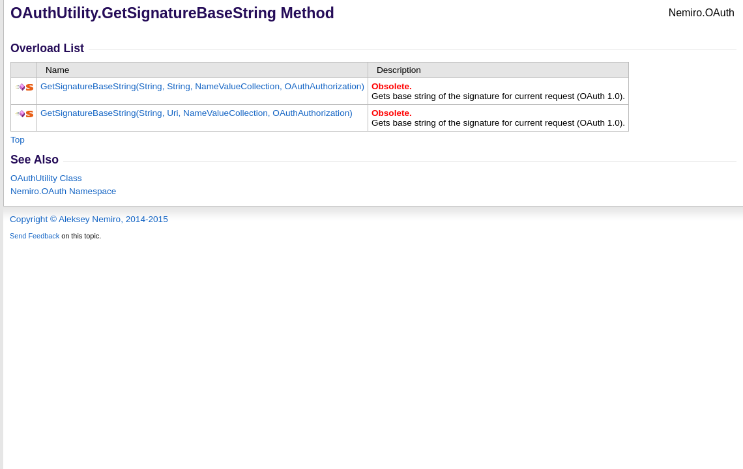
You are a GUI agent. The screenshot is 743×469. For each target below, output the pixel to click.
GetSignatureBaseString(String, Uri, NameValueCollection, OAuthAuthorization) (196, 113)
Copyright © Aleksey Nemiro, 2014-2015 (89, 219)
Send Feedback (34, 236)
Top (17, 140)
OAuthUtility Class (46, 178)
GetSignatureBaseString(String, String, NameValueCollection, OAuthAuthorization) (202, 86)
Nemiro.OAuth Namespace (63, 191)
